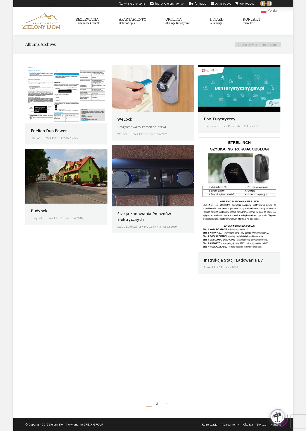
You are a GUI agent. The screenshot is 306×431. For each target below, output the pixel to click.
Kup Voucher (247, 3)
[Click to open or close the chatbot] (277, 415)
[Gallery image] (153, 88)
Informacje (199, 3)
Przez (50, 138)
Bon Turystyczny (219, 118)
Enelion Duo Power (49, 130)
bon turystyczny (214, 126)
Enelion (36, 138)
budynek (37, 218)
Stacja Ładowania (129, 227)
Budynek (39, 210)
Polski (269, 10)
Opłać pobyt (223, 3)
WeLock (124, 119)
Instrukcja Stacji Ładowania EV (233, 260)
